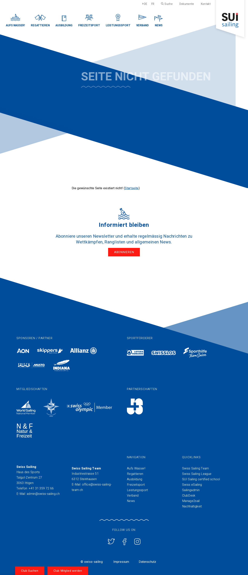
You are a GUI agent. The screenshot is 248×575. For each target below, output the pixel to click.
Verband (133, 495)
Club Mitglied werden (67, 571)
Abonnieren (124, 252)
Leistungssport (137, 490)
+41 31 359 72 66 (41, 488)
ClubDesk (188, 495)
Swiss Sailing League (196, 474)
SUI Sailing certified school (201, 479)
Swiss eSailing (192, 484)
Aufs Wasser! (136, 468)
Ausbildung (134, 479)
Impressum (121, 562)
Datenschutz (147, 562)
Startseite (132, 188)
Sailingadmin (191, 490)
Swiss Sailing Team (195, 468)
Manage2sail (191, 501)
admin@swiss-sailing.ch (43, 494)
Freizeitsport (136, 484)
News (131, 501)
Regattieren (135, 474)
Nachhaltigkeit (192, 506)
